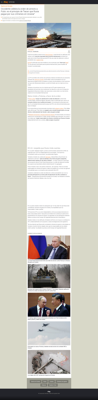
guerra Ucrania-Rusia (25, 20)
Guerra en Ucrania (35, 381)
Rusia (66, 62)
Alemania (48, 157)
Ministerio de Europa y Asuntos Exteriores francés (42, 114)
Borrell (29, 62)
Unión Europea (49, 54)
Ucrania (51, 381)
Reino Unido (32, 98)
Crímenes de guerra (62, 381)
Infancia (44, 385)
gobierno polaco (59, 108)
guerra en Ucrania (39, 79)
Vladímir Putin (39, 60)
